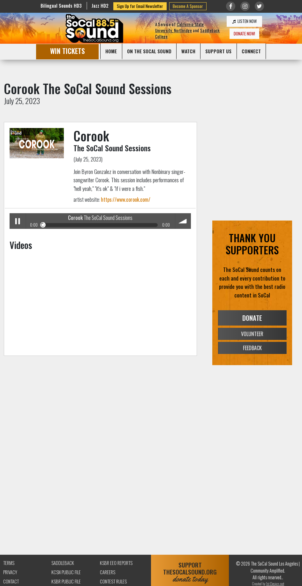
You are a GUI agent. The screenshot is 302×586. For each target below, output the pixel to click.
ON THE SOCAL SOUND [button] (149, 51)
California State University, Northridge (179, 27)
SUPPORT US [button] (218, 51)
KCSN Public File (66, 572)
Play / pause (17, 221)
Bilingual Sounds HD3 (61, 5)
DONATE (252, 318)
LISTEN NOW (244, 21)
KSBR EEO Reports (116, 563)
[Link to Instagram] (245, 6)
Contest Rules (113, 581)
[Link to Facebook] (230, 6)
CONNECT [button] (251, 51)
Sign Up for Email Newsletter (140, 6)
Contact (11, 581)
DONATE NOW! (244, 34)
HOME (111, 51)
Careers (107, 572)
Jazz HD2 (100, 5)
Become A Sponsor (188, 6)
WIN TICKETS (67, 51)
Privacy (10, 572)
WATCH (188, 51)
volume (183, 221)
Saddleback (62, 563)
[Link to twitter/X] (259, 6)
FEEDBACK (252, 348)
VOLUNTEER (252, 334)
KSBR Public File (66, 581)
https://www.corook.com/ (125, 199)
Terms (8, 563)
